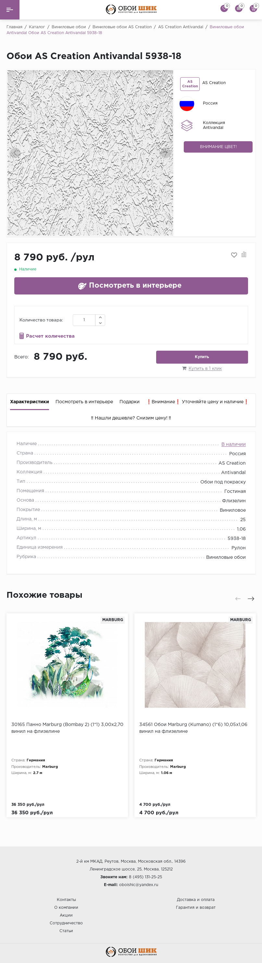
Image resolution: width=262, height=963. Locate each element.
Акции (66, 915)
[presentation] (15, 153)
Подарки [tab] (129, 402)
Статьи (66, 931)
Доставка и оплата (196, 900)
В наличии (233, 444)
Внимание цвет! (218, 147)
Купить (202, 357)
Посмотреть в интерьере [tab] (84, 402)
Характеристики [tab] (29, 402)
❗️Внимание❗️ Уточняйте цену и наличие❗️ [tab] (197, 402)
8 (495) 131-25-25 (145, 877)
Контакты (66, 900)
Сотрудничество (66, 923)
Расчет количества (50, 336)
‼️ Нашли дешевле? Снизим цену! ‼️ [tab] (131, 418)
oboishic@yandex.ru (138, 885)
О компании (66, 907)
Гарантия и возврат (196, 907)
